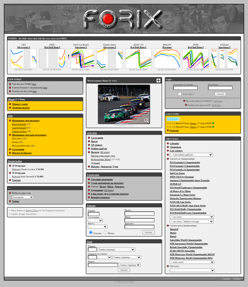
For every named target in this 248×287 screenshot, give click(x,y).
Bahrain (16, 169)
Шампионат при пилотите (25, 120)
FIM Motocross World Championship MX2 (191, 258)
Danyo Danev (32, 210)
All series (104, 152)
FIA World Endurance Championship (188, 187)
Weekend (174, 130)
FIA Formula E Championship (185, 162)
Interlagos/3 (224, 47)
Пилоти (95, 152)
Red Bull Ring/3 (52, 47)
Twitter (15, 201)
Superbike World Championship (186, 240)
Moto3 (173, 236)
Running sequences (100, 197)
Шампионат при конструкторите (29, 135)
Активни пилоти (20, 107)
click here (217, 101)
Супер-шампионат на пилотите (107, 183)
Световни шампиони (102, 179)
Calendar (174, 143)
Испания (167, 47)
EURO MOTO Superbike (182, 250)
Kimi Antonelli (19, 124)
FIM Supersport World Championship (189, 243)
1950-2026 (92, 133)
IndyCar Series (177, 173)
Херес (193, 123)
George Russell (19, 127)
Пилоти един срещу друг (103, 155)
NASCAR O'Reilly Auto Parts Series (188, 205)
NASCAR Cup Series (180, 202)
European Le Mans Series (182, 194)
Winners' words (20, 104)
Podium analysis (99, 148)
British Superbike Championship (186, 247)
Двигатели (105, 166)
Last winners (176, 150)
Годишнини (97, 190)
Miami (11, 99)
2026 (10, 116)
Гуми (115, 166)
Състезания (18, 149)
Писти (94, 141)
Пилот (102, 186)
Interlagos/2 (81, 47)
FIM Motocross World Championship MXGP (192, 254)
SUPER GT (175, 184)
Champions (175, 147)
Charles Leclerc (19, 131)
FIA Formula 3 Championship (185, 169)
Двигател (119, 186)
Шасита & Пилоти (22, 153)
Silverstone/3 (23, 47)
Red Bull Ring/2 (138, 47)
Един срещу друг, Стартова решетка (110, 193)
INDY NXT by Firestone (182, 176)
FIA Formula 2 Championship (185, 166)
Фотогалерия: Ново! (101, 159)
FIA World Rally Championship (185, 209)
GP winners (96, 145)
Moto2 (173, 233)
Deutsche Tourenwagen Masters (185, 198)
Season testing (15, 161)
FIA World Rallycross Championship (188, 212)
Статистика (93, 174)
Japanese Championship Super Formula (190, 180)
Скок (89, 241)
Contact (226, 278)
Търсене (16, 180)
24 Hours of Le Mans (180, 191)
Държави (95, 163)
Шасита (95, 166)
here (34, 84)
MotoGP (174, 229)
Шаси (110, 186)
